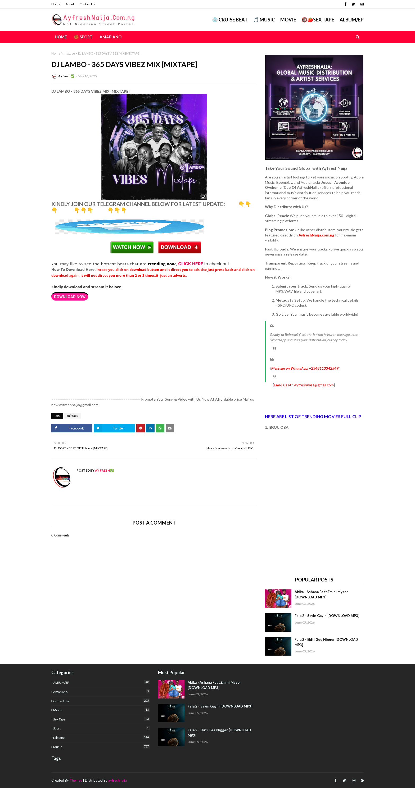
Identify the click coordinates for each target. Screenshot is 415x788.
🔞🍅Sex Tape (317, 20)
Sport (101, 728)
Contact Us (87, 4)
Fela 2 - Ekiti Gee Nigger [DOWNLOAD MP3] (326, 642)
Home (55, 4)
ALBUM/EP (352, 20)
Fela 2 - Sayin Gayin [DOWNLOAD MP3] (327, 616)
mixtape (69, 53)
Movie (288, 20)
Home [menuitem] (61, 36)
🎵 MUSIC (264, 20)
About (70, 4)
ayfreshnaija (117, 780)
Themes (76, 780)
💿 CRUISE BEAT (230, 20)
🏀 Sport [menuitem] (83, 36)
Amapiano (101, 691)
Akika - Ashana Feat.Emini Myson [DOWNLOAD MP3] (322, 594)
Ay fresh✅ (66, 76)
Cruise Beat (101, 701)
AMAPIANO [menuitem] (110, 36)
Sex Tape (101, 719)
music (101, 746)
